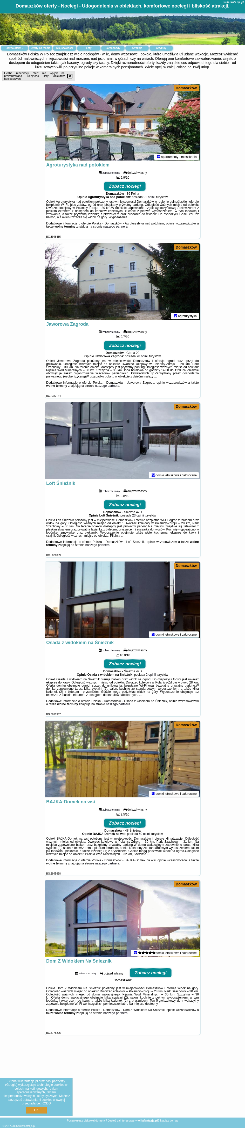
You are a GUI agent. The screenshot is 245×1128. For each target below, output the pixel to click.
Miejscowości (64, 48)
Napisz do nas (169, 1120)
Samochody (113, 48)
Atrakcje (137, 48)
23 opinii (138, 516)
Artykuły (161, 48)
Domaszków (186, 88)
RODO (46, 1103)
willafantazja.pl (233, 2)
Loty (88, 48)
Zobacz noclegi (125, 187)
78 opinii (142, 357)
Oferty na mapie (40, 48)
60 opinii (145, 835)
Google (11, 1085)
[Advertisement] (122, 1080)
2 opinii (151, 676)
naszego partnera (115, 227)
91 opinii (149, 198)
